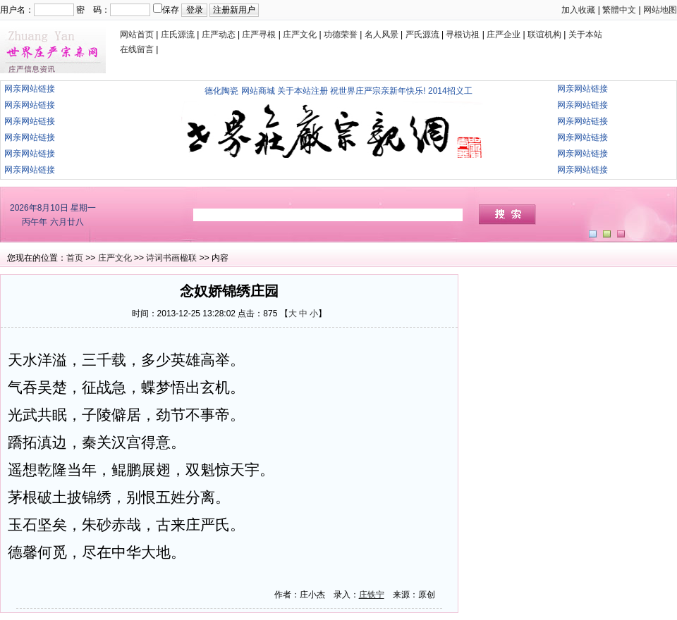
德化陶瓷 (221, 91)
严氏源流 (422, 34)
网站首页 (137, 34)
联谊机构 (544, 34)
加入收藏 (578, 10)
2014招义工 (450, 91)
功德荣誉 (341, 34)
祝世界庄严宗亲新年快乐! (377, 91)
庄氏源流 (178, 34)
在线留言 (137, 49)
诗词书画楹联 (171, 258)
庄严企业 (503, 34)
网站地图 (660, 10)
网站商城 (258, 91)
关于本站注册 (302, 91)
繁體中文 (619, 10)
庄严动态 (219, 34)
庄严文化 (300, 34)
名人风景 (381, 34)
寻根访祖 (463, 34)
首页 (74, 258)
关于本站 (585, 34)
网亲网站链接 (29, 89)
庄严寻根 (259, 34)
